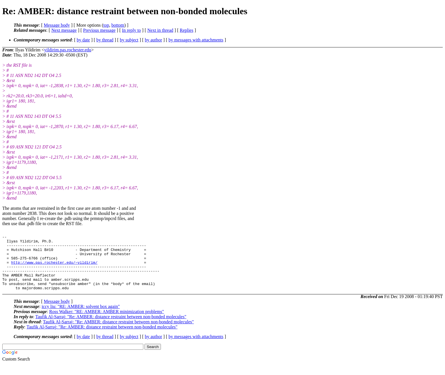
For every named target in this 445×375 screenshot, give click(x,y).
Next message (64, 30)
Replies (186, 30)
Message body (57, 25)
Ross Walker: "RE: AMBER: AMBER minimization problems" (106, 322)
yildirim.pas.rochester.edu (67, 49)
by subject (129, 39)
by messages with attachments (196, 39)
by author (153, 39)
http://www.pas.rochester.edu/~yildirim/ (54, 268)
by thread (105, 39)
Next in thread (160, 30)
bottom (117, 25)
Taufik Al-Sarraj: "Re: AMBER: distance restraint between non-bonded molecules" (110, 327)
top (106, 25)
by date (83, 39)
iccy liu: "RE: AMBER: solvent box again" (81, 317)
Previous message (99, 30)
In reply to (131, 30)
